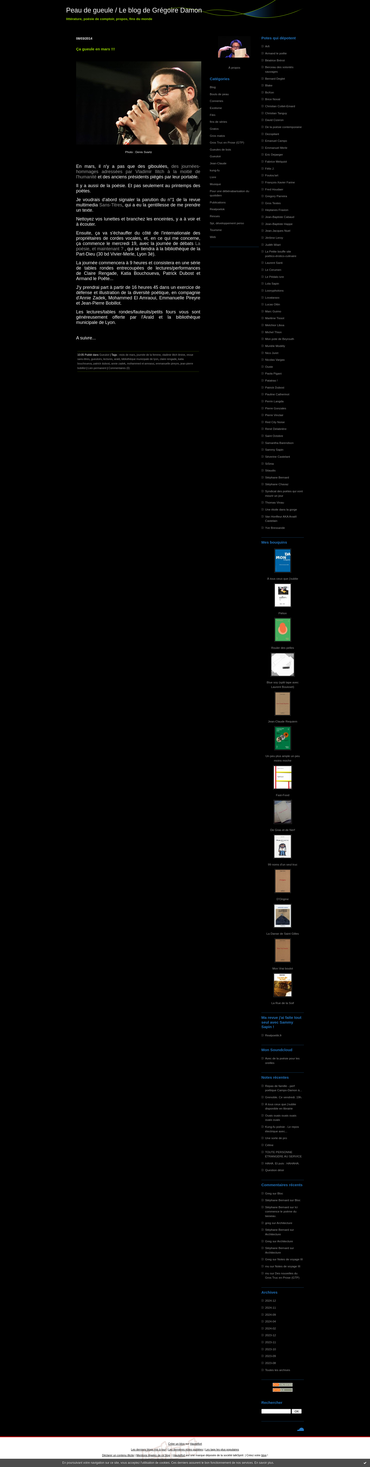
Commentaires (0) (119, 368)
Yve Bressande (275, 527)
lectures (108, 358)
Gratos (214, 128)
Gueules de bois (220, 149)
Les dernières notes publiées (185, 1449)
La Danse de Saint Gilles (282, 933)
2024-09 (270, 1314)
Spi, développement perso (227, 223)
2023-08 (270, 1363)
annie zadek (118, 363)
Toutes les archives (277, 1370)
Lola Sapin (272, 283)
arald (117, 358)
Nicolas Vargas (275, 359)
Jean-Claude (218, 163)
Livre (213, 177)
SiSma (269, 463)
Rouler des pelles (282, 647)
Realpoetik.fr (273, 1035)
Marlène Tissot (274, 318)
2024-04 (270, 1321)
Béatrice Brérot (275, 60)
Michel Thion (273, 332)
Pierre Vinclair (274, 415)
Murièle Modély (275, 345)
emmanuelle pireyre (167, 363)
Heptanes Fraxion (276, 209)
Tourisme (216, 229)
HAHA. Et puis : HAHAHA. (282, 1163)
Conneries (216, 100)
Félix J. (269, 168)
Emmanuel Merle (276, 147)
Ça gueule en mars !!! (95, 49)
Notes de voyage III (290, 1259)
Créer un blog (176, 1443)
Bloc (280, 1193)
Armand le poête (276, 53)
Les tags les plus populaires (222, 1449)
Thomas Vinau (274, 502)
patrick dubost (101, 363)
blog (264, 1455)
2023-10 (270, 1349)
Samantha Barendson (279, 442)
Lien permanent (97, 368)
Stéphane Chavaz (276, 484)
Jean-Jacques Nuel (277, 230)
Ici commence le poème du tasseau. (281, 1211)
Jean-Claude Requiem (282, 721)
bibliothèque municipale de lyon (139, 358)
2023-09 (270, 1356)
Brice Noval (272, 99)
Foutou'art (271, 175)
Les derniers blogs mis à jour (148, 1449)
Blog (213, 87)
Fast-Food (282, 795)
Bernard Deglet (275, 78)
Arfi (267, 46)
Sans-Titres (110, 204)
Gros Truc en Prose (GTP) (227, 142)
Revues (215, 216)
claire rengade (168, 358)
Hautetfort (196, 1443)
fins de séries (218, 121)
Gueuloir (215, 156)
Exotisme (216, 107)
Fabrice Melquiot (276, 161)
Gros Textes (273, 203)
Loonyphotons (274, 290)
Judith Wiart (273, 244)
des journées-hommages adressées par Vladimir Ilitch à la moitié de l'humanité (138, 171)
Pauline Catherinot (277, 394)
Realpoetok (217, 209)
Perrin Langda (274, 401)
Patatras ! (271, 380)
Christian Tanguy (276, 113)
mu (267, 1266)
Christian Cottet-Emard (280, 106)
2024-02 (270, 1328)
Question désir (274, 1170)
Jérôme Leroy (274, 237)
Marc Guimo (273, 311)
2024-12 (270, 1300)
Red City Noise (275, 422)
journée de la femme (149, 354)
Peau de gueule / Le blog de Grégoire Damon (134, 10)
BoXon (269, 92)
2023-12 (270, 1335)
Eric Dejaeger (274, 154)
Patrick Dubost (274, 387)
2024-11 (270, 1307)
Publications (218, 202)
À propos (234, 67)
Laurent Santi (274, 262)
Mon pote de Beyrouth (279, 338)
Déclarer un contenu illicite (118, 1455)
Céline (269, 1145)
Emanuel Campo (276, 140)
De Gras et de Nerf (282, 829)
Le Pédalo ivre (274, 276)
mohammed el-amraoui (140, 363)
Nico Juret (271, 352)
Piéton (282, 613)
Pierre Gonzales (275, 408)
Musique (215, 184)
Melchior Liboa (274, 325)
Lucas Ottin (272, 304)
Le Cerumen (273, 269)
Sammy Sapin (274, 449)
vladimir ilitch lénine (173, 354)
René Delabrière (276, 428)
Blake (268, 85)
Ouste (269, 366)
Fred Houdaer (274, 189)
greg (268, 1223)
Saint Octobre (274, 435)
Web (213, 236)
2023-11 (270, 1342)
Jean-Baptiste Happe (279, 223)
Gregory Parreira (276, 196)
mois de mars (127, 354)
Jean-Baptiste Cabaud (279, 216)
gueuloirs (96, 358)
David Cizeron (274, 119)
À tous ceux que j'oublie (282, 578)
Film (212, 114)
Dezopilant (272, 134)
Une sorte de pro (276, 1138)
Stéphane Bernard (277, 477)
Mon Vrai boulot (282, 968)
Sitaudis (270, 470)
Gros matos (217, 135)
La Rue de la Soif (282, 1003)
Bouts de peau (219, 94)
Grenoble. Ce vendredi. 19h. (283, 1097)
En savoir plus (263, 1462)
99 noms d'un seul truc (282, 864)
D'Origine (283, 899)
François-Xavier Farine (280, 182)
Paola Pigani (273, 373)
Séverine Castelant (277, 456)
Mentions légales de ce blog (153, 1455)
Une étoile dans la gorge (281, 509)
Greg (268, 1193)
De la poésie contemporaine (283, 127)
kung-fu (215, 170)
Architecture (284, 1223)
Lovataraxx (272, 297)
